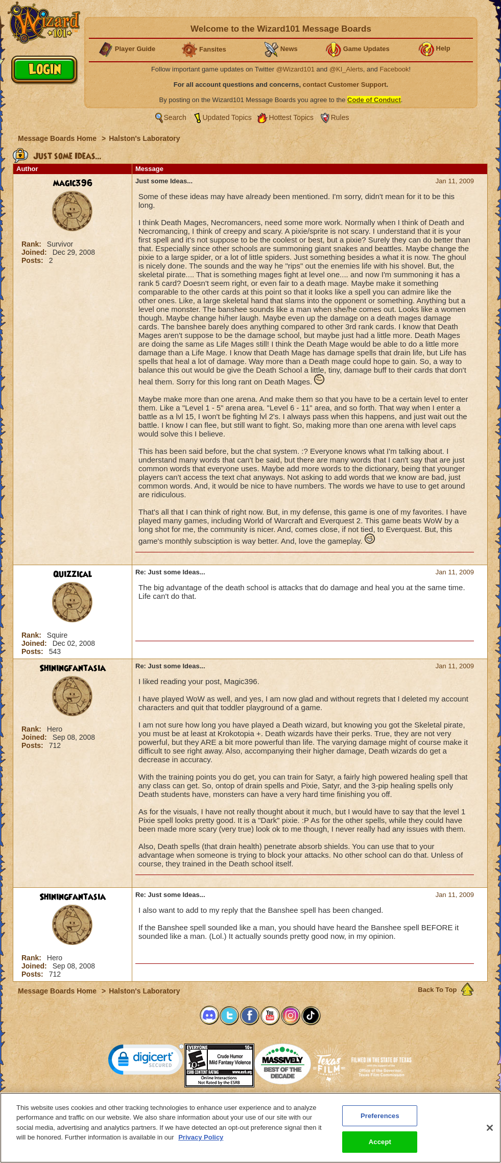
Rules (340, 117)
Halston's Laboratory (144, 138)
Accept (380, 1146)
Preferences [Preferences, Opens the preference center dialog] (380, 1120)
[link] (146, 1062)
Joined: (35, 252)
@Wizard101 (295, 69)
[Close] (490, 1132)
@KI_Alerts (346, 69)
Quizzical (72, 574)
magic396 (72, 183)
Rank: (32, 244)
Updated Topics (227, 117)
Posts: (33, 260)
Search (175, 117)
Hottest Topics (291, 117)
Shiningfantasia (72, 668)
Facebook (394, 69)
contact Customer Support (345, 84)
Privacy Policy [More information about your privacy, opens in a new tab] (200, 1141)
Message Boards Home (58, 138)
